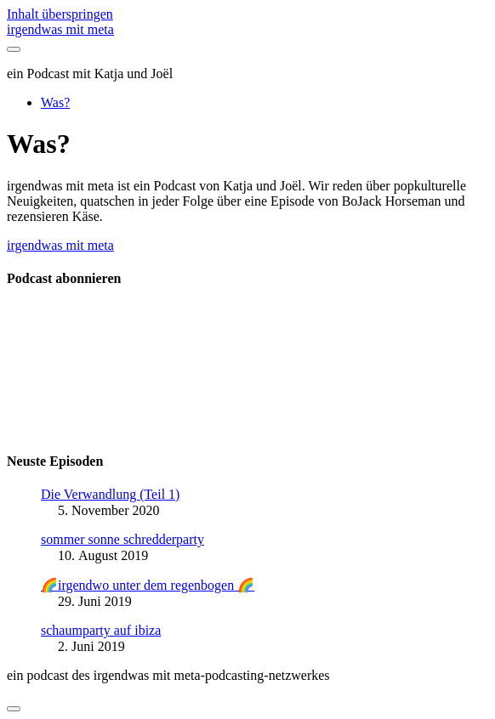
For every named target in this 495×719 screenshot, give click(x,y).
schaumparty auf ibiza (101, 630)
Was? (55, 102)
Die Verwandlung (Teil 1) (110, 494)
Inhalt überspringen (60, 14)
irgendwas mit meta (60, 29)
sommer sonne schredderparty (122, 539)
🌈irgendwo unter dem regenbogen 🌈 (147, 585)
